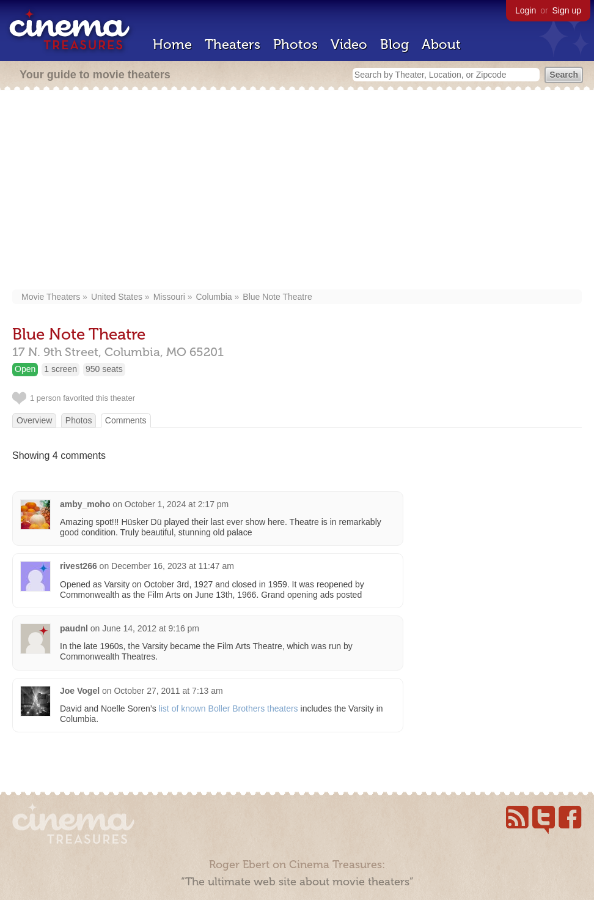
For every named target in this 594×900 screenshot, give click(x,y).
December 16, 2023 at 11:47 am (172, 566)
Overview (34, 420)
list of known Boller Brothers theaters (228, 708)
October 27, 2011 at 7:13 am (168, 691)
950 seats (104, 369)
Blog (394, 44)
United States (116, 297)
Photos (295, 44)
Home (172, 44)
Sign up (566, 10)
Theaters (232, 44)
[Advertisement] (297, 191)
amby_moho (85, 504)
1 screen (60, 369)
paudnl (74, 628)
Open (25, 369)
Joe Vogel (80, 691)
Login (525, 10)
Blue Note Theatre (277, 297)
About (441, 44)
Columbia (214, 297)
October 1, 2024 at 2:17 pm (177, 504)
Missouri (169, 297)
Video (349, 44)
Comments (126, 420)
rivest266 (78, 566)
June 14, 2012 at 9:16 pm (150, 628)
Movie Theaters (50, 297)
